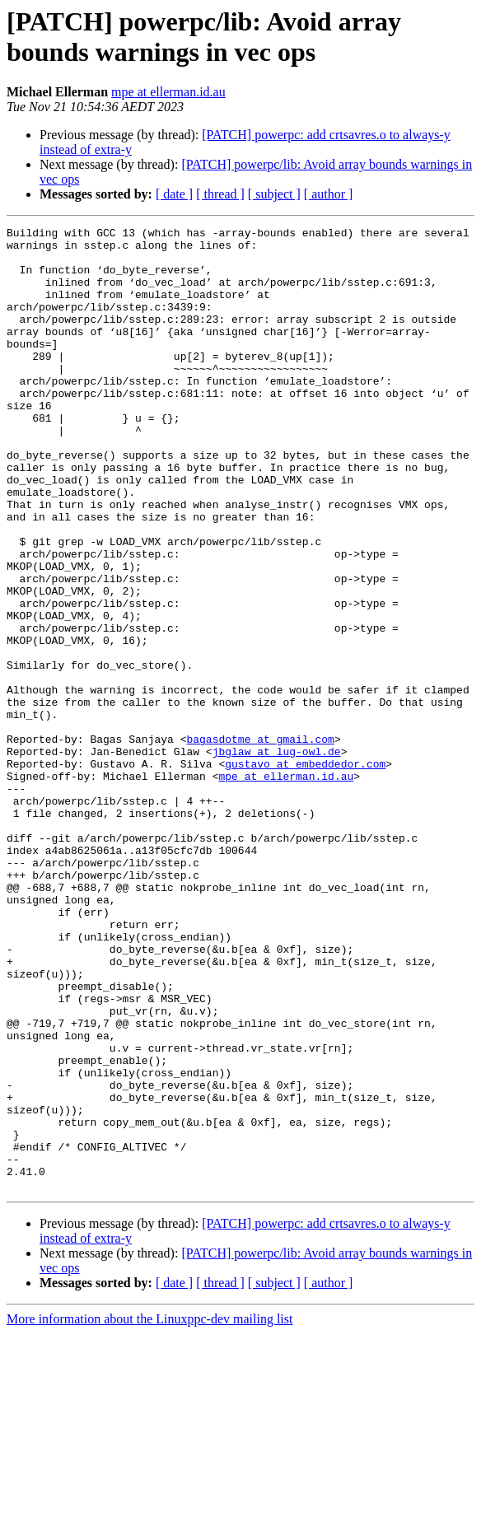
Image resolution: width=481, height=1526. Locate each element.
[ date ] (174, 194)
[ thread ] (220, 194)
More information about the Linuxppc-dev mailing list (149, 1512)
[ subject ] (274, 194)
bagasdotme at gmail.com (260, 842)
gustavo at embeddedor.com (305, 872)
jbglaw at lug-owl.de (276, 857)
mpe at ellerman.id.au (168, 92)
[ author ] (328, 194)
